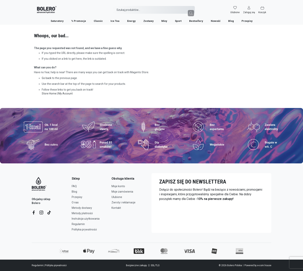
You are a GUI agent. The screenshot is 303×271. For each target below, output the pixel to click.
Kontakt (116, 207)
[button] (252, 7)
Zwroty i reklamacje (123, 202)
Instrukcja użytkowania (86, 218)
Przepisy (77, 197)
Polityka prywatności (84, 229)
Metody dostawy (82, 207)
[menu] (151, 18)
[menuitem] (57, 18)
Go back (46, 78)
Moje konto (118, 186)
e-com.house (264, 265)
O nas (75, 202)
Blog (74, 191)
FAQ (74, 186)
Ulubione (116, 197)
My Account (65, 93)
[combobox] (153, 7)
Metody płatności (82, 213)
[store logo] (44, 7)
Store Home (49, 93)
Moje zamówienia (122, 191)
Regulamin (78, 224)
